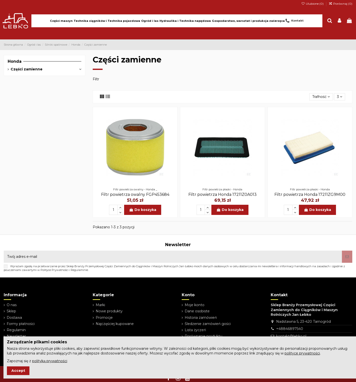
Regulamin (16, 330)
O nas (12, 305)
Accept (18, 370)
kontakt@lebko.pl (291, 336)
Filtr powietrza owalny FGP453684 (135, 194)
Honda (15, 61)
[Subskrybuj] (347, 257)
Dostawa (14, 317)
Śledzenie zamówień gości (208, 324)
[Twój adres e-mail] (173, 257)
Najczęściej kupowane (115, 324)
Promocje (104, 317)
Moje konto (194, 305)
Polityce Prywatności (54, 270)
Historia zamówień (201, 317)
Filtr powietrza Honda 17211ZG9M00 (309, 194)
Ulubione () (312, 3)
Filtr (96, 79)
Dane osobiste (197, 311)
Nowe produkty (109, 311)
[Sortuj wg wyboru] (321, 96)
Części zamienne (27, 69)
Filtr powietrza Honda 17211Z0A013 (222, 194)
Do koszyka (142, 209)
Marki (100, 305)
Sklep (11, 311)
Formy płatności (21, 324)
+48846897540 (289, 328)
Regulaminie (79, 270)
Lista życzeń (195, 330)
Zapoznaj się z (37, 361)
